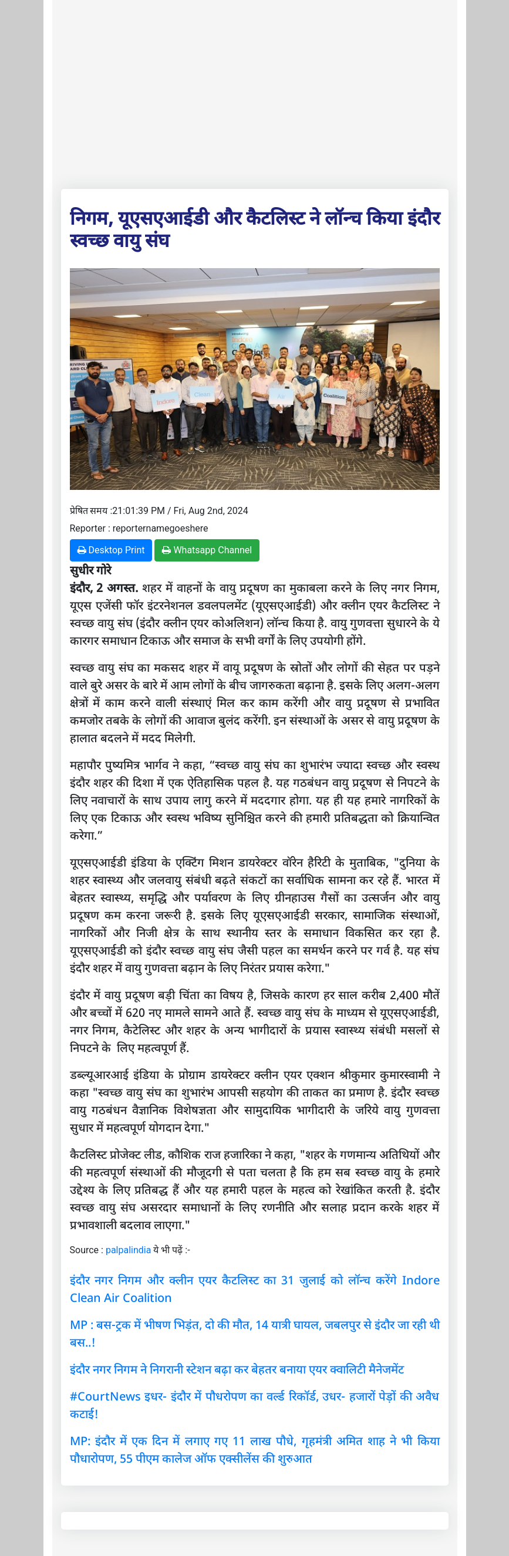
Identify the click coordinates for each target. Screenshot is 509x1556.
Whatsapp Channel (207, 550)
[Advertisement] (254, 92)
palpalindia (128, 1250)
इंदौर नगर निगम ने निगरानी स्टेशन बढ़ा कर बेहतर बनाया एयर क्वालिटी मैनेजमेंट (237, 1369)
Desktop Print (111, 550)
